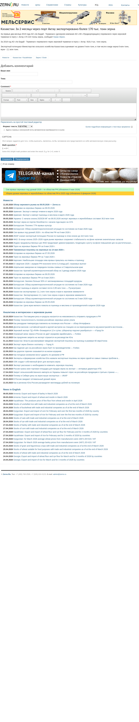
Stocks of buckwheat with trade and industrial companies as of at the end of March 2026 (51, 407)
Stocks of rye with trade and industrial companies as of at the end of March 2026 (47, 421)
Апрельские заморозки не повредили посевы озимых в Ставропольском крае (48, 267)
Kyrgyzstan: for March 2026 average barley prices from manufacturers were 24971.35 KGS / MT (54, 442)
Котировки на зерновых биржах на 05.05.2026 (34, 302)
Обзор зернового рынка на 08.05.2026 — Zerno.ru (36, 205)
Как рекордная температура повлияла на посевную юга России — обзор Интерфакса (51, 323)
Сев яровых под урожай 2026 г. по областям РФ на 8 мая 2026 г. (42, 232)
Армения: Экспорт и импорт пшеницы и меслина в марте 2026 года (43, 215)
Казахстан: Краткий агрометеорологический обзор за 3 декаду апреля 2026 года (49, 271)
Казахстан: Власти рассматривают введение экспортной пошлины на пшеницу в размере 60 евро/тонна (60, 341)
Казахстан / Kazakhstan (22, 58)
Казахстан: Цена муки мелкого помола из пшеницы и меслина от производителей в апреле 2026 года (59, 305)
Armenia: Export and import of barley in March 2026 (35, 393)
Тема (3, 79)
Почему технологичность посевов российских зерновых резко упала (44, 320)
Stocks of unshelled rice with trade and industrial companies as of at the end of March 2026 (52, 404)
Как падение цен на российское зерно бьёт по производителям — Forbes (46, 348)
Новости (27, 5)
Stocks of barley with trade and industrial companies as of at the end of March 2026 (49, 425)
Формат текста (10, 126)
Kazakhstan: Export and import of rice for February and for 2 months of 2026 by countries (51, 435)
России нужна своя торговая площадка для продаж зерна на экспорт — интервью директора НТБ (57, 369)
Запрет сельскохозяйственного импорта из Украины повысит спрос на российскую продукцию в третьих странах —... (66, 372)
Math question (9, 145)
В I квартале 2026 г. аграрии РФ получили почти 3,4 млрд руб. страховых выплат (49, 264)
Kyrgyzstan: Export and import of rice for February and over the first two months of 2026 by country (55, 414)
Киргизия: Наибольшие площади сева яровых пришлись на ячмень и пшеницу (48, 260)
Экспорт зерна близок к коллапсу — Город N (33, 344)
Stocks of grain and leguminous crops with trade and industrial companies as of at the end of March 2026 (58, 446)
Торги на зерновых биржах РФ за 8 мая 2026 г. (34, 246)
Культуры (85, 5)
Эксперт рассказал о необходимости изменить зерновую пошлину (43, 365)
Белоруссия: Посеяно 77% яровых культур (32, 225)
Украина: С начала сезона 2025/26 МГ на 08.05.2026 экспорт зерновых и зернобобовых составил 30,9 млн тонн (63, 218)
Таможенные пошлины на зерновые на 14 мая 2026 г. (39, 250)
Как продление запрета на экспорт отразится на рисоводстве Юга (43, 337)
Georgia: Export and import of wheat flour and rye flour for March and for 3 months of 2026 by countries (57, 456)
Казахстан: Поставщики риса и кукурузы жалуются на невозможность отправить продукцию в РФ (57, 316)
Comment (6, 86)
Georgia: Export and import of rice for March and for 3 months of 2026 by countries (48, 460)
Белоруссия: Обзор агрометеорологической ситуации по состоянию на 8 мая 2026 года (52, 229)
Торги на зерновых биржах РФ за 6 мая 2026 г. (34, 278)
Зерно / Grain (41, 58)
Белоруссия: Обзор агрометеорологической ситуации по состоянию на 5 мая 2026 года (52, 284)
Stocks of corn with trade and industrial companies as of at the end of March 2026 (48, 428)
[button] (7, 91)
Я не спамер (8, 164)
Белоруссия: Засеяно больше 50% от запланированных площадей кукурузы (47, 281)
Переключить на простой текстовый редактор (21, 122)
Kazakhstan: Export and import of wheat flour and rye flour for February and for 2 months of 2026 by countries (60, 432)
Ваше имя (5, 71)
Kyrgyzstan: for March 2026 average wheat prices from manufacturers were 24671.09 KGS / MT (54, 439)
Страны (70, 5)
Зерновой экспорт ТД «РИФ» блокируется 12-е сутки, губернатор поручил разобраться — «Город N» (58, 330)
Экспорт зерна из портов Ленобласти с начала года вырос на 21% (43, 222)
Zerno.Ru (7, 474)
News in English (12, 389)
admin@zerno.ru (59, 474)
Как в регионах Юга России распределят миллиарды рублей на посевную (46, 383)
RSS (111, 5)
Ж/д (96, 5)
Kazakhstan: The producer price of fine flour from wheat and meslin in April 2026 (47, 401)
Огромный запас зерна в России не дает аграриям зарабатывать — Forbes (47, 334)
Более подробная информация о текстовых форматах (108, 127)
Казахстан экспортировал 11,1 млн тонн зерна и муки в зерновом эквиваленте (48, 292)
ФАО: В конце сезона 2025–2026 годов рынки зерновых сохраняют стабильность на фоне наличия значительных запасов (68, 239)
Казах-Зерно (59, 37)
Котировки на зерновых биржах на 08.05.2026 (34, 208)
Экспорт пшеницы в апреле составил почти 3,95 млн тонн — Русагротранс (47, 288)
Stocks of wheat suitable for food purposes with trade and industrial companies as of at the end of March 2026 (60, 449)
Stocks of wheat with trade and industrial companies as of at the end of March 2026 (49, 453)
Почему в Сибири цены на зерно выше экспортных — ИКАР (40, 376)
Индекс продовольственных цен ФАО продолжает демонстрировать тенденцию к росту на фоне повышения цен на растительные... (72, 243)
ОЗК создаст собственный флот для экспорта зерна (36, 362)
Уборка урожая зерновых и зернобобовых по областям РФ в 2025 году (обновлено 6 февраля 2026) (49, 193)
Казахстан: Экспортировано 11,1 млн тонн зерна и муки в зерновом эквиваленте (49, 295)
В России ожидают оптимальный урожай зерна (34, 379)
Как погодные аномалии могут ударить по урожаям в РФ (38, 355)
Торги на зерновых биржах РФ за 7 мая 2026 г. (34, 257)
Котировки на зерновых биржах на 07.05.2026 (34, 253)
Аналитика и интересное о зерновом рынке (27, 312)
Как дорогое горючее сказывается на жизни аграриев (37, 351)
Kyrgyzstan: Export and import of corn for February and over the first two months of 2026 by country (56, 411)
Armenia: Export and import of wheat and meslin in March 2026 (40, 397)
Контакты (125, 5)
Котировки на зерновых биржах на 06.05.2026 (34, 274)
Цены (40, 5)
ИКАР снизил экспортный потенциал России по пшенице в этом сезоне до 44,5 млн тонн (53, 236)
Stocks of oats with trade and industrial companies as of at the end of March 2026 (48, 418)
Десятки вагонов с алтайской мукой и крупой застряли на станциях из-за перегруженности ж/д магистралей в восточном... (68, 327)
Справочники (54, 5)
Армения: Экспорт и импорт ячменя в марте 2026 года (37, 211)
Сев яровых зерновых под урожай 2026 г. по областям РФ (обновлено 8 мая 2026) (41, 189)
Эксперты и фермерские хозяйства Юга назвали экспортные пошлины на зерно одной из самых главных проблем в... (66, 358)
